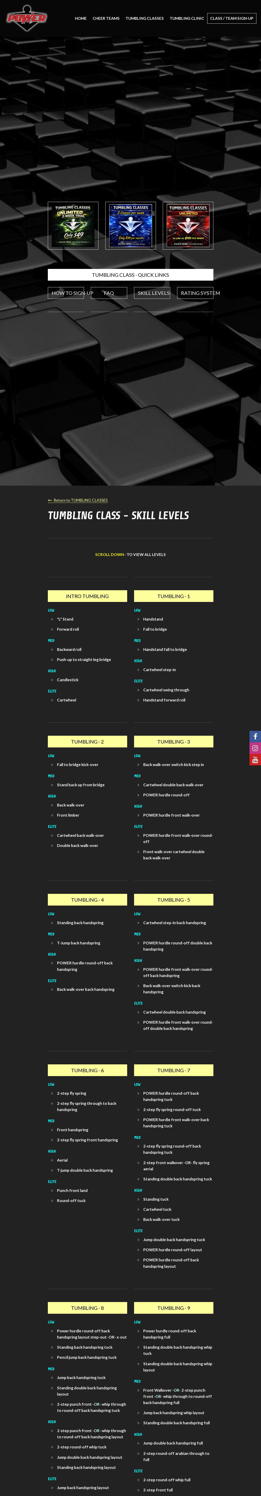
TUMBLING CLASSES (145, 18)
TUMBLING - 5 (173, 900)
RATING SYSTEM (197, 293)
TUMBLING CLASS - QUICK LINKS (130, 275)
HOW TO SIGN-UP (68, 293)
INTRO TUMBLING (87, 596)
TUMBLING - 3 (173, 741)
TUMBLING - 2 (87, 741)
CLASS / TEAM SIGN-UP (231, 18)
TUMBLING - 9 (173, 1308)
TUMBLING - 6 (87, 1070)
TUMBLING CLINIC (187, 18)
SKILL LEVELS (154, 293)
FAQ (109, 293)
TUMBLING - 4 (87, 900)
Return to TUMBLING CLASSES (81, 500)
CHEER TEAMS (106, 18)
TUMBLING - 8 (87, 1308)
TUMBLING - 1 (173, 596)
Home (81, 18)
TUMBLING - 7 (173, 1070)
